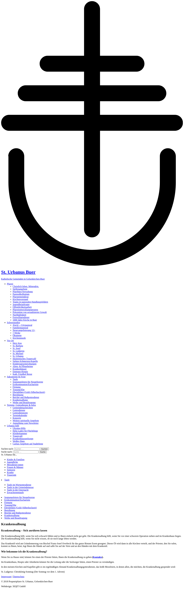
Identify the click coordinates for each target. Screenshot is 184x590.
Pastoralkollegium (21, 294)
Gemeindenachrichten (23, 407)
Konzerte (17, 418)
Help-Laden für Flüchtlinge (25, 431)
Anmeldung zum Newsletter (26, 423)
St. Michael (18, 353)
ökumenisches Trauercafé (24, 358)
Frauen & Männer (15, 467)
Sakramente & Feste (16, 376)
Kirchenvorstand (20, 299)
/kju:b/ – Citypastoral (22, 325)
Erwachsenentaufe (15, 492)
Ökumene (17, 335)
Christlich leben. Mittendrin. (26, 286)
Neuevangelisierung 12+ (24, 330)
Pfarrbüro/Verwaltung (23, 291)
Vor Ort (10, 340)
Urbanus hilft (13, 425)
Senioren (11, 470)
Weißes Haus (19, 441)
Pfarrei (10, 284)
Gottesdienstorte (20, 413)
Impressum (6, 576)
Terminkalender (20, 415)
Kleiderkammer (20, 433)
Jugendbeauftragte (21, 304)
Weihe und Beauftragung (24, 402)
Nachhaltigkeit (19, 315)
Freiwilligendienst (21, 317)
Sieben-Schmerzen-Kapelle (25, 361)
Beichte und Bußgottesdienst (26, 397)
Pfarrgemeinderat (21, 297)
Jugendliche (12, 462)
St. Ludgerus (18, 351)
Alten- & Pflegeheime (23, 366)
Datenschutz (18, 576)
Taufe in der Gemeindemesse (20, 487)
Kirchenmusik (19, 338)
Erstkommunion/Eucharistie (26, 384)
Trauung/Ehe (19, 389)
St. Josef (16, 348)
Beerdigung (18, 395)
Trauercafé (18, 436)
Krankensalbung (20, 400)
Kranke (10, 472)
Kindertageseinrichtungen (24, 364)
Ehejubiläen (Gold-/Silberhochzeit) (29, 392)
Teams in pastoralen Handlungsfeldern (30, 302)
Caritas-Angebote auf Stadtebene (28, 444)
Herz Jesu (17, 343)
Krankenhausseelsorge (23, 438)
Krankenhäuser (20, 369)
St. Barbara (18, 346)
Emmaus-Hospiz (20, 371)
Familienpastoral (20, 327)
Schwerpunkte (13, 322)
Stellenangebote (20, 289)
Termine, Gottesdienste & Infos (21, 405)
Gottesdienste (19, 410)
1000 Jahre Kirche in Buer (25, 320)
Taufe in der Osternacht (17, 490)
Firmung (17, 387)
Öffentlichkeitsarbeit (22, 307)
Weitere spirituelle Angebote (26, 420)
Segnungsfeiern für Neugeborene (28, 382)
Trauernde (11, 475)
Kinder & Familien (15, 459)
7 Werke (16, 333)
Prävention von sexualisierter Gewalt (30, 312)
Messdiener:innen (15, 464)
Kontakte (97, 557)
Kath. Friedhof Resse (22, 374)
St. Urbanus (18, 356)
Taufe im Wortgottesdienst (19, 485)
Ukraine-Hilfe (19, 428)
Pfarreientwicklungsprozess (25, 309)
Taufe (15, 379)
